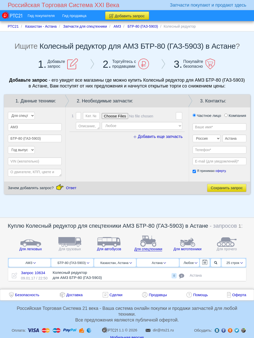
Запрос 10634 (33, 273)
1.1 (113, 330)
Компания (235, 115)
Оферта (239, 295)
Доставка (74, 295)
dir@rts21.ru (163, 330)
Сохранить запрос (227, 188)
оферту (220, 171)
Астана (159, 263)
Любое (190, 263)
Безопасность (27, 295)
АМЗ (30, 263)
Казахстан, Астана (116, 263)
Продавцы (158, 295)
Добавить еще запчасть (158, 136)
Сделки (115, 295)
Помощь (200, 295)
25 (234, 263)
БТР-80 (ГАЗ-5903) (73, 263)
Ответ (71, 188)
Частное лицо (207, 115)
